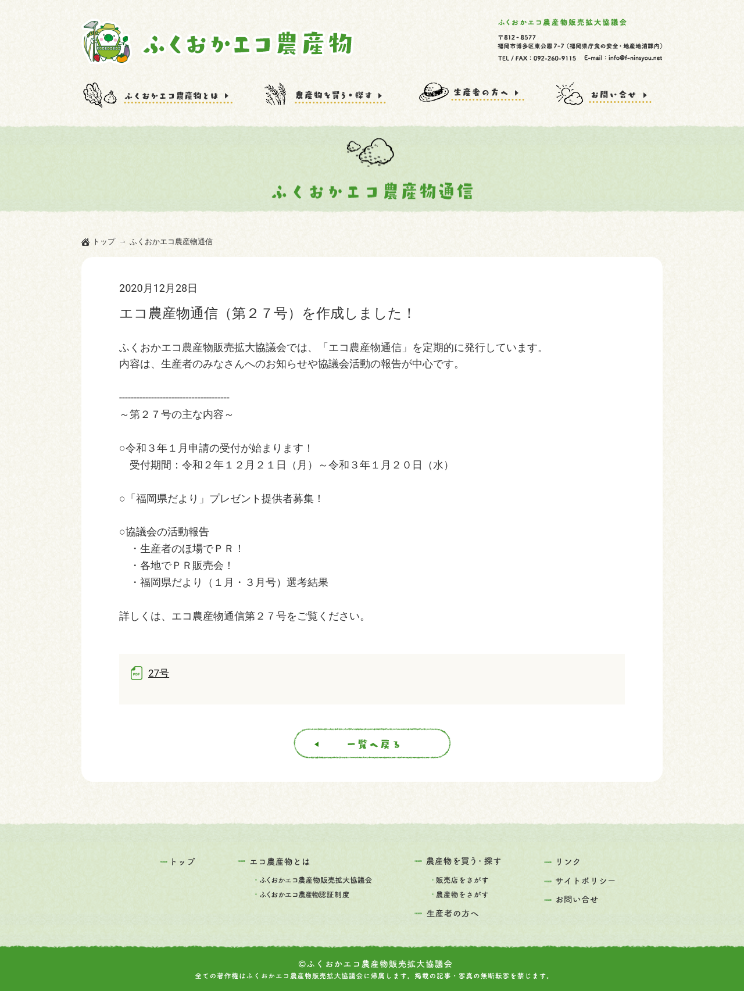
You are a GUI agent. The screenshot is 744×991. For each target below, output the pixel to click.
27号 (158, 673)
